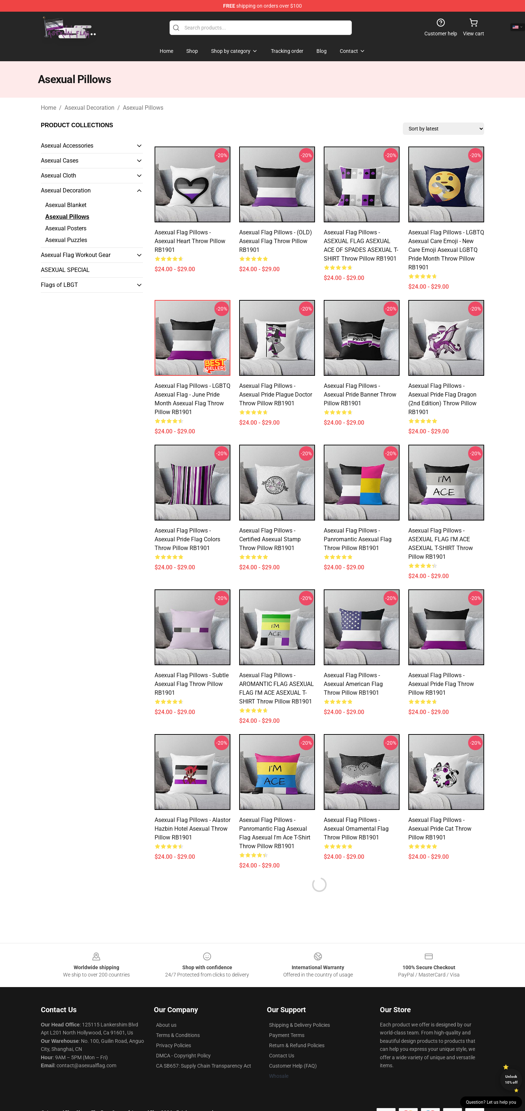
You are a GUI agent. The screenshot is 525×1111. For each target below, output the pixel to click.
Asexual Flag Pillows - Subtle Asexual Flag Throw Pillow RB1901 (192, 684)
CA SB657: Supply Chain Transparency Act (203, 1066)
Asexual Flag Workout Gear (75, 255)
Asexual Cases (59, 160)
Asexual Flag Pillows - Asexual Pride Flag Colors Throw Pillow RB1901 (187, 539)
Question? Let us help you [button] (491, 1102)
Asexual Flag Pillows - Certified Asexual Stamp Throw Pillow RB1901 (270, 539)
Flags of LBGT (59, 284)
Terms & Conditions (178, 1035)
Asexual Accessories (67, 145)
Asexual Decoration (89, 107)
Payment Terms (286, 1035)
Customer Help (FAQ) (293, 1066)
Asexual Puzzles (66, 240)
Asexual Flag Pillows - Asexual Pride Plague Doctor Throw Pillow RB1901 (275, 394)
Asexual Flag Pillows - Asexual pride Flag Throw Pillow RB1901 (441, 684)
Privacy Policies (173, 1045)
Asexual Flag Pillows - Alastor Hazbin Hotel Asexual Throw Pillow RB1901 (192, 828)
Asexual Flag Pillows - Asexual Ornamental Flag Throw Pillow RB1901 (356, 828)
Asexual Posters (65, 228)
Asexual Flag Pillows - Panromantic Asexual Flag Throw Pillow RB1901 (358, 539)
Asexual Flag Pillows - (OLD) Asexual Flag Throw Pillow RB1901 (275, 241)
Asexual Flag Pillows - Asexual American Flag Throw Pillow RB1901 (353, 684)
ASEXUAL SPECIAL (65, 269)
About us (166, 1025)
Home (48, 107)
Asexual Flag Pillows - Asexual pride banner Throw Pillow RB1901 (360, 394)
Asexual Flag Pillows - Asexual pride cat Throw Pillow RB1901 (439, 828)
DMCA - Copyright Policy (183, 1056)
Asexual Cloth (58, 175)
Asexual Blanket (65, 205)
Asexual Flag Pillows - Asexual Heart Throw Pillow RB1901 (190, 241)
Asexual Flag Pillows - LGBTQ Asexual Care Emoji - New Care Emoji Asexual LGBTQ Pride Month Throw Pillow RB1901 (446, 250)
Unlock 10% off (511, 1079)
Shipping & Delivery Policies (299, 1025)
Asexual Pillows (143, 107)
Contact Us (281, 1056)
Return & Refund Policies (296, 1045)
